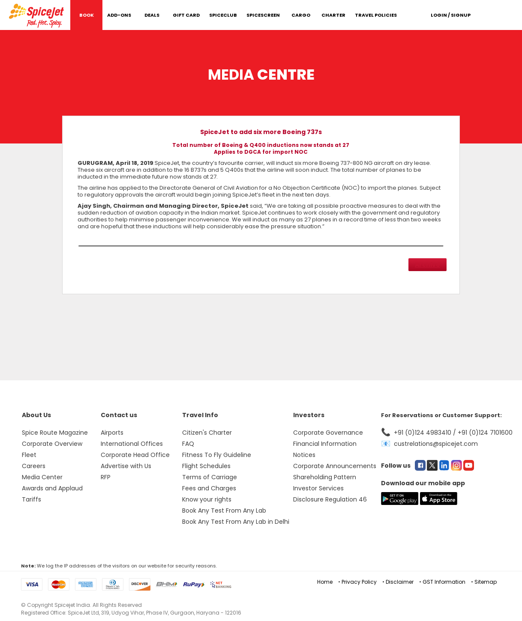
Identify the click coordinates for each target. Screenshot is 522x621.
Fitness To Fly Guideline (216, 455)
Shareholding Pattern (324, 477)
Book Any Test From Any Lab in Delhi (235, 521)
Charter (333, 15)
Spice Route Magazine (55, 432)
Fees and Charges (209, 488)
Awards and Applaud (52, 488)
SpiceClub (223, 15)
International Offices (132, 443)
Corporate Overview (52, 443)
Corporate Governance (328, 432)
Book (86, 15)
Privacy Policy (359, 581)
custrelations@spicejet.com (436, 443)
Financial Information (325, 443)
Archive (427, 264)
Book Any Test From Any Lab (224, 510)
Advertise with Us (126, 466)
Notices (304, 455)
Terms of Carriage (209, 477)
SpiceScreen (263, 15)
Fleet (29, 455)
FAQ (188, 443)
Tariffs (31, 499)
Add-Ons (119, 15)
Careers (33, 466)
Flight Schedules (206, 466)
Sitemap (485, 581)
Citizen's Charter (207, 432)
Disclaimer (400, 581)
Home (325, 581)
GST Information (444, 581)
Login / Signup (451, 15)
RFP (106, 477)
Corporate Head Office (135, 455)
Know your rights (206, 499)
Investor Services (318, 488)
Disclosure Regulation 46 (330, 499)
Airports (112, 432)
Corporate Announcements (334, 466)
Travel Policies (376, 15)
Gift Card (186, 15)
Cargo (300, 15)
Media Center (42, 477)
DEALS (151, 15)
